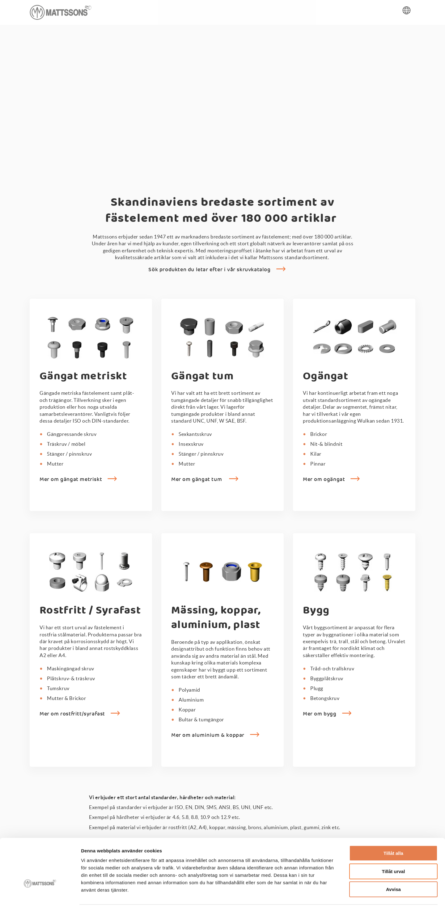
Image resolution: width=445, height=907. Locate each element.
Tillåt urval (393, 849)
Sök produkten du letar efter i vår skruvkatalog (209, 271)
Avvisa (393, 867)
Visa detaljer (336, 894)
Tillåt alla (393, 831)
